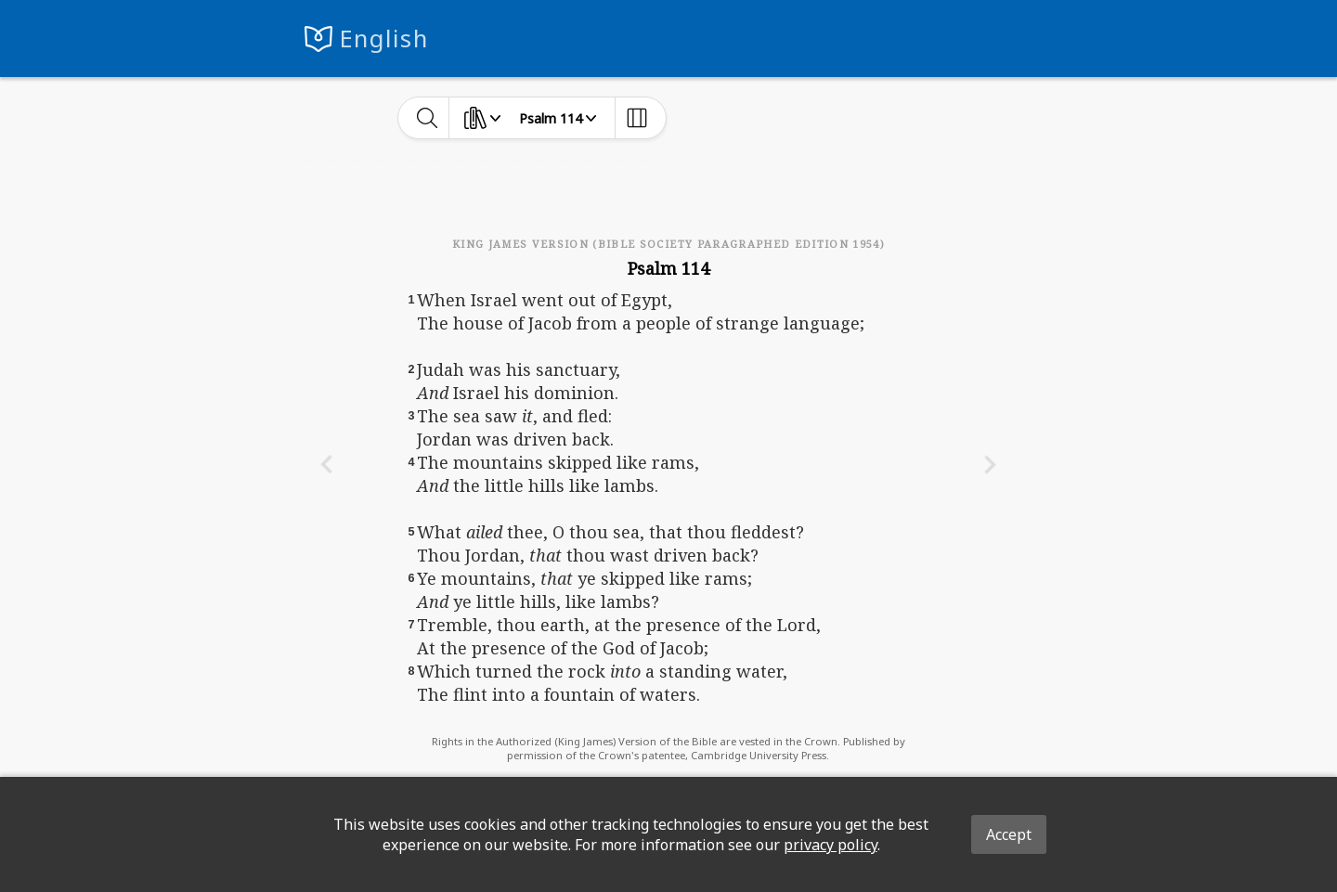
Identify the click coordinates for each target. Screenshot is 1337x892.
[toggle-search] (427, 117)
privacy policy (830, 844)
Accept (1009, 834)
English (384, 38)
